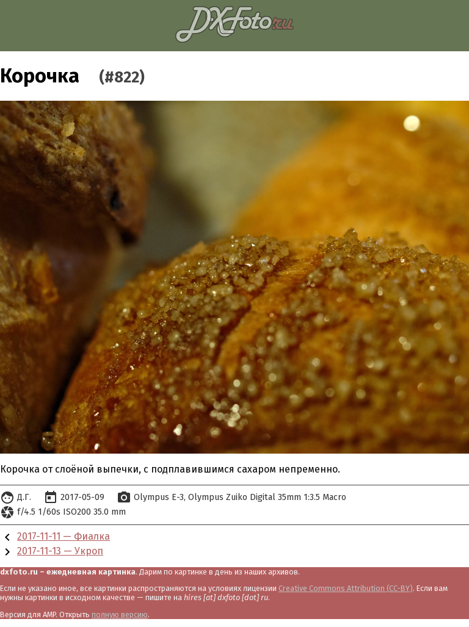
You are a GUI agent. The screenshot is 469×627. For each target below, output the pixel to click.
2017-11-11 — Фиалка (63, 536)
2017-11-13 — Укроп (60, 551)
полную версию (120, 614)
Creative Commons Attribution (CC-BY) (345, 588)
